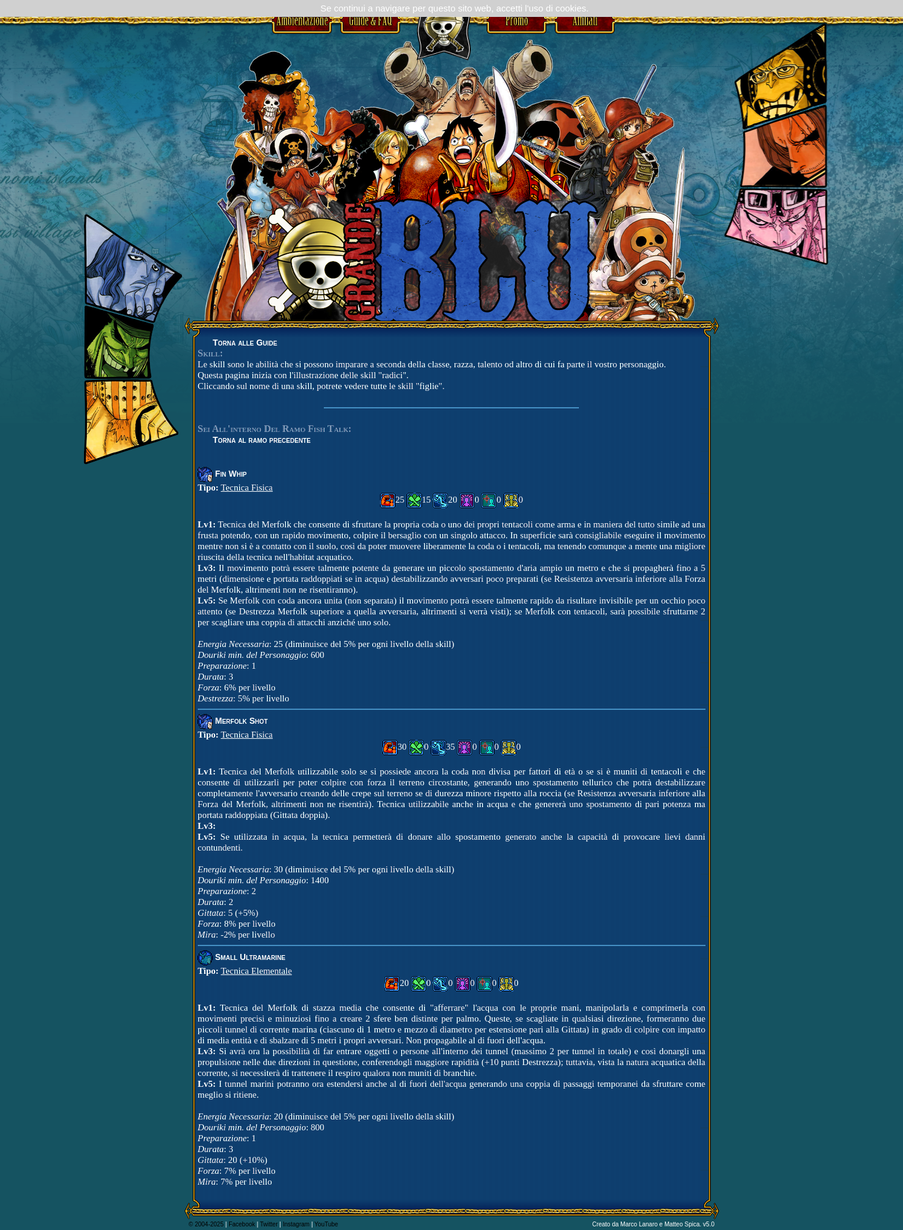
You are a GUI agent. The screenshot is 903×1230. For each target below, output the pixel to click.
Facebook (241, 1224)
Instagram (296, 1224)
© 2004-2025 (206, 1224)
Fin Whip (231, 473)
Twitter (268, 1224)
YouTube (326, 1224)
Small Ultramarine (250, 957)
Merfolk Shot (241, 721)
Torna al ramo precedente (262, 440)
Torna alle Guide (245, 342)
